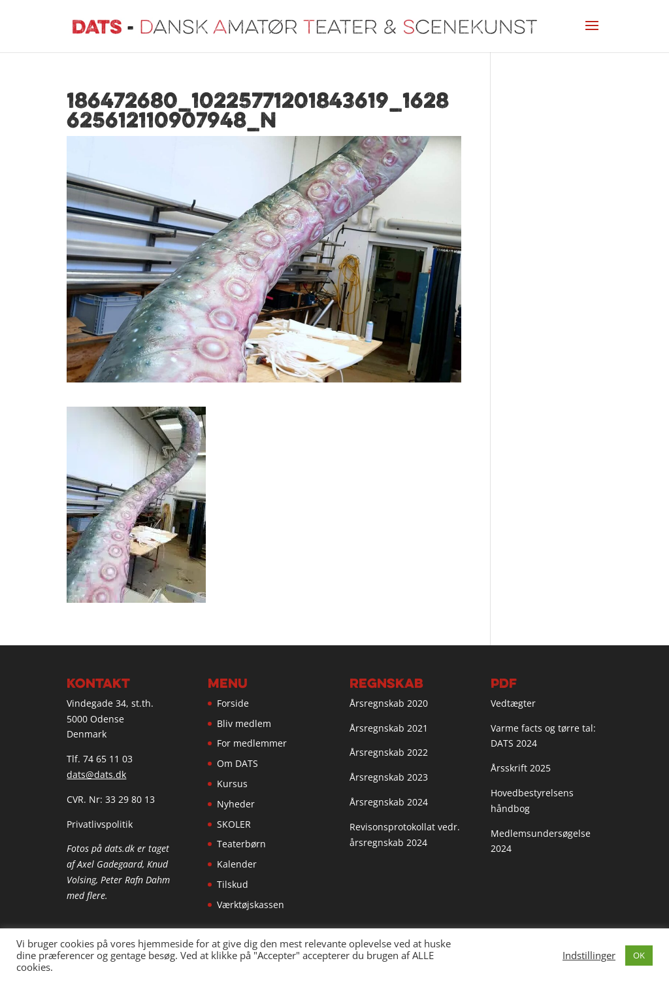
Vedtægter (513, 703)
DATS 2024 (514, 743)
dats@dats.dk (96, 774)
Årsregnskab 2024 (389, 802)
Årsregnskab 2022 (389, 752)
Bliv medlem (244, 723)
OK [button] (639, 955)
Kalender (237, 864)
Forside (233, 703)
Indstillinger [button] (589, 955)
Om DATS (237, 763)
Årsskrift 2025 (521, 768)
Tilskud (232, 884)
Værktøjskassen (250, 904)
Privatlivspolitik (100, 824)
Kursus (232, 783)
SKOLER (234, 824)
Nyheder (236, 804)
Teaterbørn (241, 844)
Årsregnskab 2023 (389, 777)
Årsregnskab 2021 (389, 728)
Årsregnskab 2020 (389, 703)
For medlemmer (252, 743)
